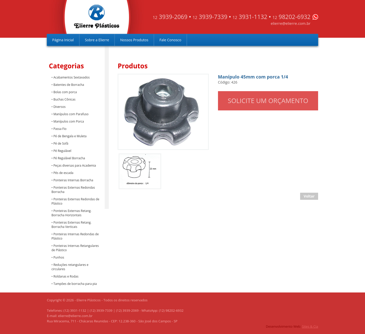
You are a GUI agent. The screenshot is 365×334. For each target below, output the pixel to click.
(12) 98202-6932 (171, 310)
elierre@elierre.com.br (291, 23)
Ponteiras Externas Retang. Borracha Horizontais (71, 213)
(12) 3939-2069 (127, 310)
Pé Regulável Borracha (69, 158)
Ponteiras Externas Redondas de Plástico (75, 201)
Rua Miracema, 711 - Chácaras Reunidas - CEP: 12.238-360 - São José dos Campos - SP (112, 321)
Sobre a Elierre (97, 39)
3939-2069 (170, 17)
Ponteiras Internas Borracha (73, 180)
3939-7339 (210, 17)
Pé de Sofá (60, 143)
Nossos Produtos (134, 39)
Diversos (59, 107)
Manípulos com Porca (68, 121)
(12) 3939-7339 (101, 310)
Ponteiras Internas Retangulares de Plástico (75, 248)
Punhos (58, 257)
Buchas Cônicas (64, 99)
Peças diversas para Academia (74, 165)
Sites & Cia (310, 326)
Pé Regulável (62, 151)
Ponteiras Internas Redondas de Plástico (75, 236)
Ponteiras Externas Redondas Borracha (73, 189)
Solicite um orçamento (268, 100)
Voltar (309, 196)
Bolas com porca (65, 92)
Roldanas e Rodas (66, 276)
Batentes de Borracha (68, 85)
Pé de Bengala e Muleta (70, 136)
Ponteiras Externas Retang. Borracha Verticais (71, 224)
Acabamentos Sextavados (71, 77)
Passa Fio (60, 129)
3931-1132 (249, 17)
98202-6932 (291, 17)
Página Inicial (63, 39)
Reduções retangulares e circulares (69, 267)
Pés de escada (63, 173)
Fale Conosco (170, 39)
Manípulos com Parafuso (71, 114)
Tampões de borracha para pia (75, 284)
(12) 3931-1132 (75, 310)
